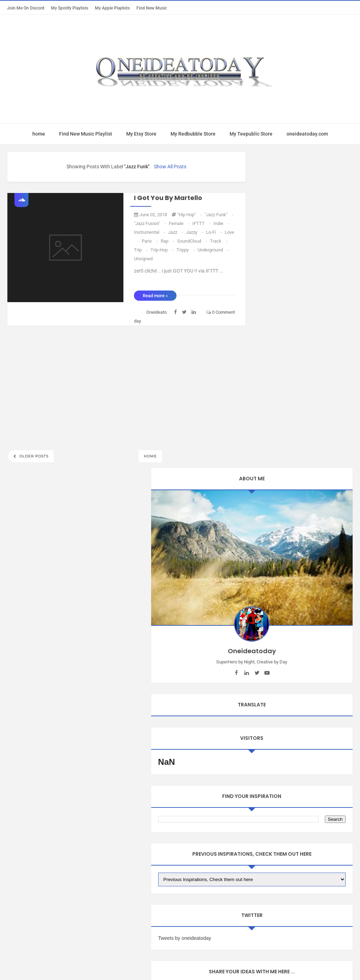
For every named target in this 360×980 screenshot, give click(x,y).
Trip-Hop (162, 249)
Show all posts (170, 166)
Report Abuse (41, 915)
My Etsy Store (141, 134)
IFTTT (202, 223)
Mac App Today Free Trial (64, 879)
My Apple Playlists (112, 8)
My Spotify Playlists (69, 8)
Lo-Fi (214, 232)
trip (141, 249)
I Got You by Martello (168, 197)
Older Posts (33, 456)
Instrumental (150, 232)
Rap (168, 241)
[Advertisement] (126, 385)
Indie (221, 223)
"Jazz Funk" (219, 214)
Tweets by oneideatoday (286, 561)
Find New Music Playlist (85, 134)
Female (180, 223)
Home (150, 456)
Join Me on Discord (25, 8)
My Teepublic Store (251, 134)
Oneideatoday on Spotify (180, 893)
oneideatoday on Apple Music (141, 879)
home (38, 134)
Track (218, 241)
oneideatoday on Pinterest (292, 879)
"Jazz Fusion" (150, 223)
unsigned (143, 258)
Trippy (186, 249)
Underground (213, 249)
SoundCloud (192, 241)
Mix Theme (238, 961)
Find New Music (151, 8)
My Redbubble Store (193, 134)
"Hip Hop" (190, 214)
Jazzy (195, 232)
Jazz (176, 232)
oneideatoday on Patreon (218, 879)
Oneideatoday (170, 961)
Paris (150, 241)
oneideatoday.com (307, 134)
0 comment (220, 312)
